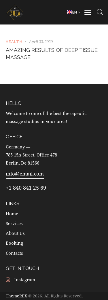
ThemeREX (16, 296)
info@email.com (25, 173)
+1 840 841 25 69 (26, 187)
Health (14, 41)
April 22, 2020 (41, 41)
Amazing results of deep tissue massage (52, 54)
